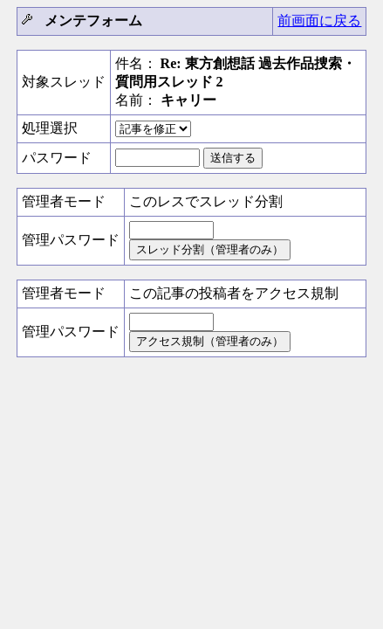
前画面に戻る (319, 20)
